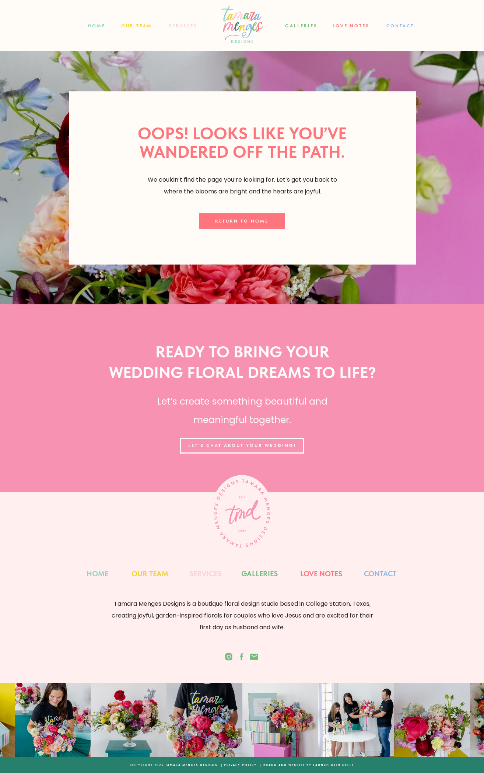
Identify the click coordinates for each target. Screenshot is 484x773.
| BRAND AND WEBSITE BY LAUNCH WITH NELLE (307, 765)
